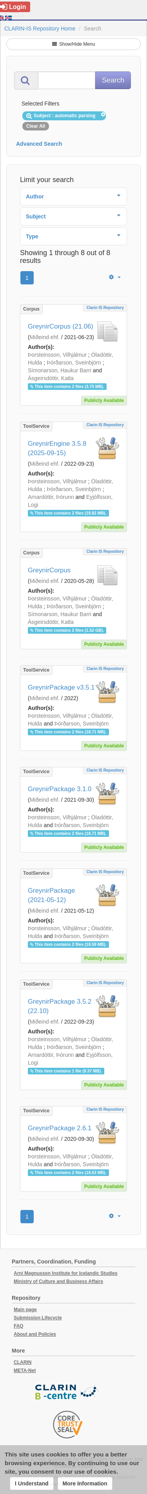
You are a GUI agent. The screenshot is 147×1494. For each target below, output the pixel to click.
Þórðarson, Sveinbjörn (74, 362)
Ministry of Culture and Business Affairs (58, 1281)
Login (13, 7)
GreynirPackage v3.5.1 (61, 687)
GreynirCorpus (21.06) (60, 326)
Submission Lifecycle (38, 1318)
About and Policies (35, 1334)
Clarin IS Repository (105, 308)
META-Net (25, 1370)
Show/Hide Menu (73, 44)
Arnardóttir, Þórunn (51, 497)
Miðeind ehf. (45, 337)
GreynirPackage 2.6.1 (59, 1128)
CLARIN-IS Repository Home (39, 28)
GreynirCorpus (49, 570)
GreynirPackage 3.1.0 (59, 789)
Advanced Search (39, 144)
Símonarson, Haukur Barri (59, 370)
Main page (25, 1309)
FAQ (19, 1326)
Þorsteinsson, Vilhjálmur (57, 355)
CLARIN (22, 1362)
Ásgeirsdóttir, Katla (51, 378)
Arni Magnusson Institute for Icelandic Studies (66, 1273)
